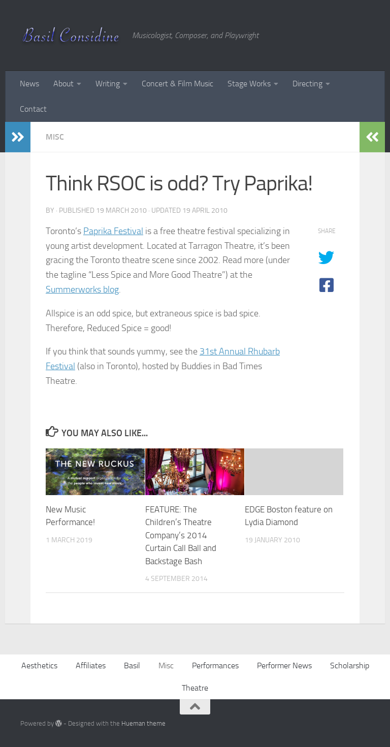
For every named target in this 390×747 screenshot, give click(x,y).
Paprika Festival (113, 231)
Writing (107, 83)
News (29, 83)
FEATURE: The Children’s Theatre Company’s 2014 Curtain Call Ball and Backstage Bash (180, 535)
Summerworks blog (82, 289)
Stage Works (249, 83)
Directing (307, 83)
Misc (55, 137)
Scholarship (349, 665)
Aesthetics (39, 665)
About (63, 83)
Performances (215, 665)
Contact (33, 109)
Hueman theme (143, 723)
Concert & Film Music (177, 83)
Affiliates (91, 665)
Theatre (195, 688)
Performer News (284, 665)
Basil (132, 665)
